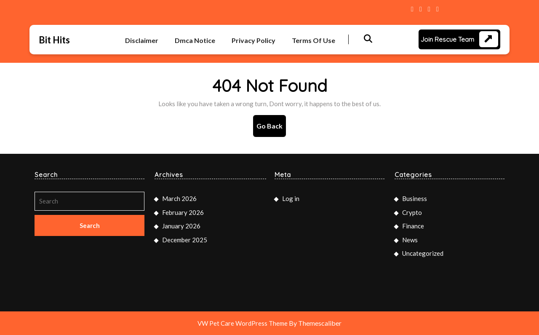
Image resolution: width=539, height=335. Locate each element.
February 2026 (183, 212)
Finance (413, 226)
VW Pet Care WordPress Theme (242, 323)
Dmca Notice (195, 40)
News (410, 240)
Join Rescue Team (447, 39)
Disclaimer (141, 40)
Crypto (412, 212)
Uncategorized (422, 253)
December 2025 (184, 240)
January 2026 (181, 226)
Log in (290, 198)
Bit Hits (54, 40)
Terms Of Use (313, 40)
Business (414, 198)
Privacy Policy (253, 40)
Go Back (271, 129)
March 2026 (179, 198)
